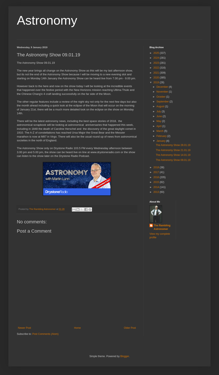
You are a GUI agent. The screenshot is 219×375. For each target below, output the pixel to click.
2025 (157, 53)
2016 (157, 177)
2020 (157, 77)
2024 (157, 57)
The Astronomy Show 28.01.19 (173, 145)
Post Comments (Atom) (45, 334)
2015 (157, 182)
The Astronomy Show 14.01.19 (173, 155)
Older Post (130, 327)
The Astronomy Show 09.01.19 (173, 160)
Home (77, 327)
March (160, 131)
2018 (157, 167)
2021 (157, 72)
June (159, 116)
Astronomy (47, 20)
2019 (157, 82)
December (162, 86)
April (159, 126)
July (159, 111)
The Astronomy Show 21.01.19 (173, 150)
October (161, 96)
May (159, 121)
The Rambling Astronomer (162, 227)
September (163, 101)
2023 (157, 62)
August (160, 106)
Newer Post (24, 327)
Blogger (124, 356)
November (162, 91)
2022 (157, 67)
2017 (157, 172)
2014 (157, 187)
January (161, 140)
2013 (157, 192)
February (161, 136)
